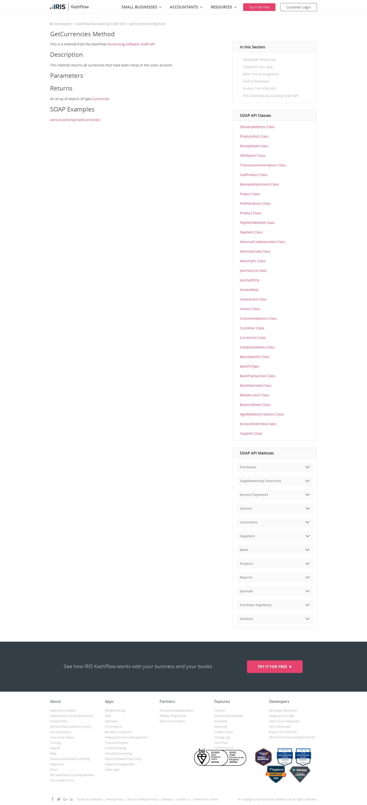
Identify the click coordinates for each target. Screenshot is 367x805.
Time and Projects (116, 743)
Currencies (100, 99)
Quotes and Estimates (228, 716)
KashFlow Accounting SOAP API (100, 23)
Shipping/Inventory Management (126, 737)
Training (55, 743)
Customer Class (252, 328)
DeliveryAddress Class (257, 127)
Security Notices (60, 732)
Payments (111, 721)
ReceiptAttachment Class (259, 184)
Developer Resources (259, 59)
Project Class (250, 194)
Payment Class (251, 232)
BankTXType (249, 366)
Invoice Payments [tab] (254, 494)
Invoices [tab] (246, 618)
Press (53, 770)
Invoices (219, 710)
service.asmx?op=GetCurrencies (75, 120)
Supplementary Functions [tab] (260, 481)
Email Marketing (115, 748)
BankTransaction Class (257, 376)
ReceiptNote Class (254, 146)
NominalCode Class (255, 251)
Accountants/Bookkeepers (177, 710)
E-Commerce (113, 727)
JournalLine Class (253, 270)
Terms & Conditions (90, 799)
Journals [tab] (246, 591)
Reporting (220, 727)
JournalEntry (249, 280)
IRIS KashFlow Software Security (70, 727)
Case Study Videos (62, 737)
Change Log (222, 737)
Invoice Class (250, 309)
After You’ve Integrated (261, 74)
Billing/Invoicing (115, 710)
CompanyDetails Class (257, 347)
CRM (108, 716)
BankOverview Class (255, 385)
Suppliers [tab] (247, 536)
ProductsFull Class (254, 136)
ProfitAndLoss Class (255, 203)
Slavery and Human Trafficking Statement (70, 761)
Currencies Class (253, 337)
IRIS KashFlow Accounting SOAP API (270, 95)
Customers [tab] (248, 522)
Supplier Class (251, 433)
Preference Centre (206, 799)
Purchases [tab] (248, 467)
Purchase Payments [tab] (256, 605)
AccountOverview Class (258, 424)
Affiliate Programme (173, 716)
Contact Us (183, 799)
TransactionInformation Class (263, 165)
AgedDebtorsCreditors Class (262, 414)
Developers (63, 23)
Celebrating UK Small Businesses (71, 716)
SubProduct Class (253, 174)
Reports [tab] (246, 577)
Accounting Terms (62, 780)
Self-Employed (223, 748)
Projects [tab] (246, 563)
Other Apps (112, 770)
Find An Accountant (172, 721)
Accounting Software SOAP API (131, 44)
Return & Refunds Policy (142, 799)
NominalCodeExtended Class (262, 242)
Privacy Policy (59, 721)
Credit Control (223, 732)
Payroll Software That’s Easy (123, 759)
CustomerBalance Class (258, 318)
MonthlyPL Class (252, 261)
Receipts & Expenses (118, 732)
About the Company (63, 710)
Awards (55, 748)
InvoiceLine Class (253, 299)
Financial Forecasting (118, 753)
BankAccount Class (254, 395)
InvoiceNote (249, 289)
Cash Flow (221, 743)
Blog (53, 753)
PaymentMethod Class (257, 222)
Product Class (250, 213)
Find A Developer (256, 81)
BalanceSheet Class (255, 404)
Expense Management (119, 764)
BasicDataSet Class (254, 356)
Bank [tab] (244, 549)
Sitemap (167, 799)
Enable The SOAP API (259, 88)
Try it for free (272, 666)
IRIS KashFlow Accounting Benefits (72, 775)
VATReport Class (252, 155)
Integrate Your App (258, 66)
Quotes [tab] (246, 508)
